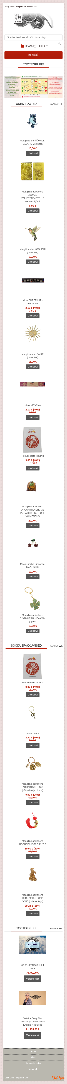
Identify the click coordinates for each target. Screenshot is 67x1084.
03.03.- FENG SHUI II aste (32, 967)
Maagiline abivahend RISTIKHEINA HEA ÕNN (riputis (32, 618)
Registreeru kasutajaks (26, 7)
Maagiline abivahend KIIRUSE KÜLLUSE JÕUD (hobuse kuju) (32, 898)
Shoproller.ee (58, 1078)
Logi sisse (9, 7)
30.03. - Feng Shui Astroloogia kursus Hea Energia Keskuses (32, 1021)
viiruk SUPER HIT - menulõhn (33, 302)
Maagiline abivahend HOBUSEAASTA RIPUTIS (32, 843)
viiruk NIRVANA (32, 405)
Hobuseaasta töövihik (32, 455)
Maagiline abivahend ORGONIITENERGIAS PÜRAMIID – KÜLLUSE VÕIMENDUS (32, 511)
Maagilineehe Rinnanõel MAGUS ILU (32, 566)
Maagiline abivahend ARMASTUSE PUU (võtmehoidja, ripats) (32, 787)
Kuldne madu (32, 733)
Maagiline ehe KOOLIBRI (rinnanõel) (33, 251)
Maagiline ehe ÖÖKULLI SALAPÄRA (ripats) (32, 142)
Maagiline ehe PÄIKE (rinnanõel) (33, 356)
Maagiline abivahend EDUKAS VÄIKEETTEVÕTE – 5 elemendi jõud (32, 196)
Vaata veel (56, 104)
